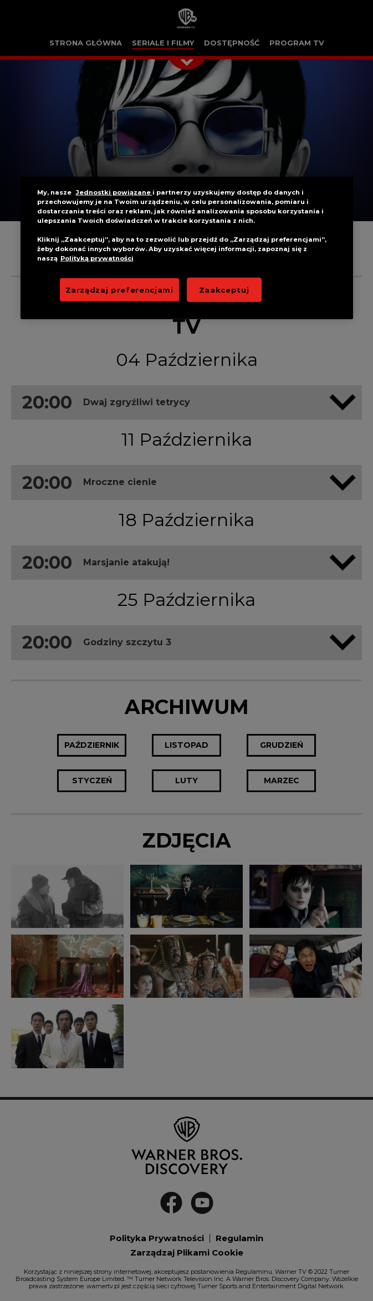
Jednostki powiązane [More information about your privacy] (114, 192)
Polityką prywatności (97, 258)
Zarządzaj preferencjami (119, 289)
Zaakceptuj (224, 289)
